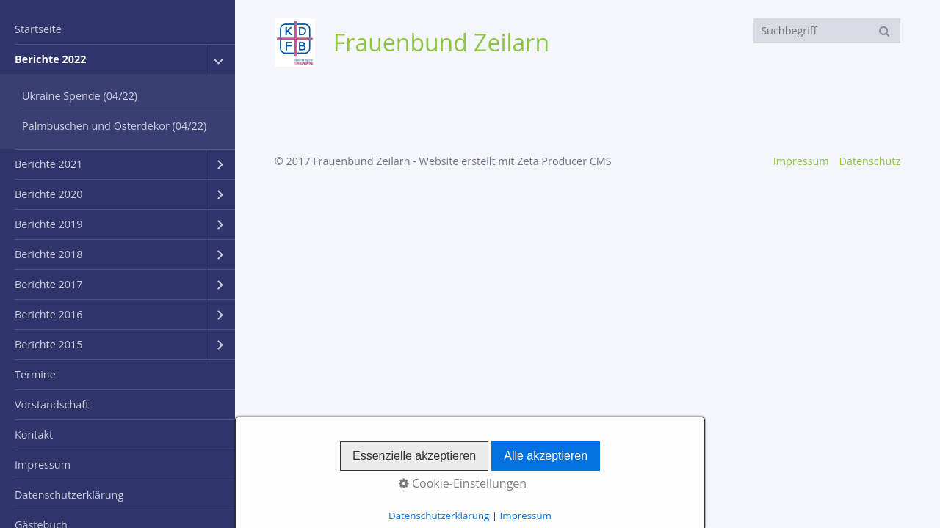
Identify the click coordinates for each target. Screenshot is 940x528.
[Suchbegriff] (826, 30)
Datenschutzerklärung (69, 495)
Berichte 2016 (48, 314)
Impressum (42, 465)
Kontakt (34, 434)
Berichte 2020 (48, 194)
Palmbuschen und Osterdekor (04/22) (114, 126)
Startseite (38, 29)
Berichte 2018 (48, 254)
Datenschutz (869, 161)
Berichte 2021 (48, 164)
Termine (35, 374)
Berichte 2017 (48, 284)
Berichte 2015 (48, 344)
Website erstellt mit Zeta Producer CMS (515, 161)
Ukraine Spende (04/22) (79, 96)
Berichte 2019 (48, 224)
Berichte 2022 (50, 59)
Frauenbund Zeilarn (441, 42)
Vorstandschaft (52, 404)
